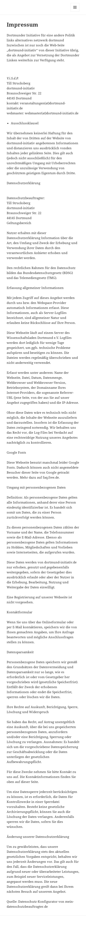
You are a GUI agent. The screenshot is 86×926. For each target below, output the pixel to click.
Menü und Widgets (75, 11)
